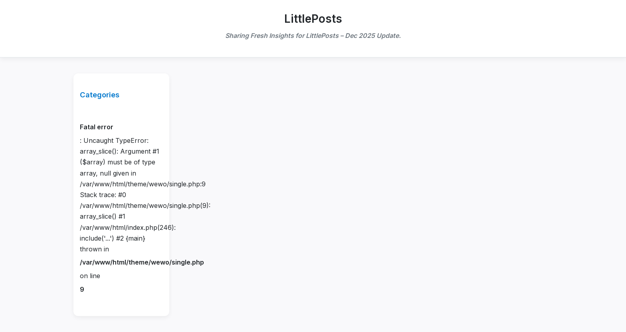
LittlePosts (313, 19)
